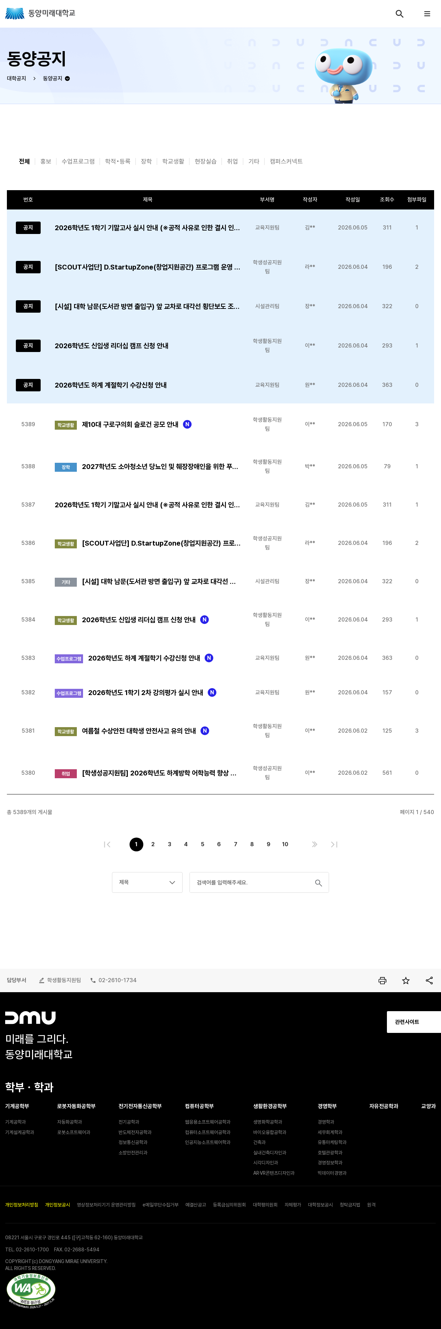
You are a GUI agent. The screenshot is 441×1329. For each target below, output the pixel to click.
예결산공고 (195, 1205)
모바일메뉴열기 (427, 14)
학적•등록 (118, 161)
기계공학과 (15, 1122)
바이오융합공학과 (269, 1132)
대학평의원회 (265, 1205)
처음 (107, 844)
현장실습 (206, 161)
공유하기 (429, 980)
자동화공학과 (69, 1122)
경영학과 (326, 1122)
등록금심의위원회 (229, 1205)
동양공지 (52, 78)
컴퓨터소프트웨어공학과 (207, 1132)
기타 (253, 161)
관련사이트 (348, 1022)
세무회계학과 (330, 1132)
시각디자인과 (265, 1162)
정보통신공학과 (133, 1142)
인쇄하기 (382, 980)
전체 (24, 161)
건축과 (259, 1142)
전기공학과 (129, 1122)
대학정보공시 (320, 1205)
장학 (146, 161)
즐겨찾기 (406, 980)
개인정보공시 (57, 1205)
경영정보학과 (330, 1162)
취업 (232, 161)
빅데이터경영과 (332, 1173)
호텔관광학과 (330, 1152)
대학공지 (16, 78)
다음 (314, 844)
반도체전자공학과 (135, 1132)
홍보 (45, 161)
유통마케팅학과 (332, 1142)
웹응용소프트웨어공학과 (207, 1122)
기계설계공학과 (19, 1132)
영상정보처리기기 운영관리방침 (106, 1205)
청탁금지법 (350, 1205)
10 (285, 844)
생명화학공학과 (267, 1122)
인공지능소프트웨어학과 (207, 1142)
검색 (399, 14)
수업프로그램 (78, 161)
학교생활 (173, 161)
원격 (371, 1205)
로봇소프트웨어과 (73, 1132)
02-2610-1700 (32, 1249)
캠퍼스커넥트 (286, 161)
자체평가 (293, 1205)
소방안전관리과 (133, 1152)
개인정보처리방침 (21, 1205)
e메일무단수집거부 (160, 1205)
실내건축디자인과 (269, 1152)
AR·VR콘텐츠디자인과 (274, 1173)
